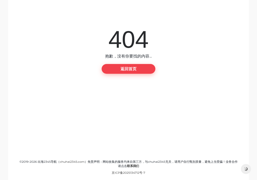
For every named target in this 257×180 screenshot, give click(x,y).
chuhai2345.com (72, 162)
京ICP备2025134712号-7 (128, 172)
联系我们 (133, 166)
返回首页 (128, 68)
